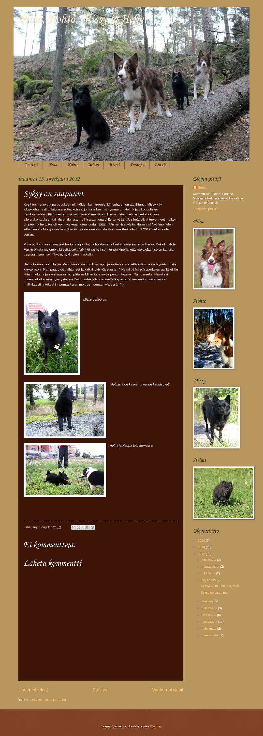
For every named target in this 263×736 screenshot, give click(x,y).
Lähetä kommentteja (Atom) (46, 700)
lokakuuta (209, 573)
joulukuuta (209, 559)
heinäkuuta (210, 608)
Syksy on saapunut (214, 592)
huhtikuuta (209, 628)
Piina (52, 165)
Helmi (114, 165)
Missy (93, 165)
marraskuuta (211, 566)
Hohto (72, 165)
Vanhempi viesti (167, 690)
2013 (202, 547)
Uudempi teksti (33, 690)
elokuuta (208, 601)
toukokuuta (210, 622)
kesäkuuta (209, 615)
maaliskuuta (210, 635)
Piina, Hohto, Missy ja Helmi (82, 19)
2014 (202, 540)
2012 (202, 554)
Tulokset (137, 165)
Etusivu (100, 690)
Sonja (202, 187)
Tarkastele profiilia (205, 209)
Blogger (155, 726)
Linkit (160, 165)
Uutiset (31, 165)
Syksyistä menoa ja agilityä (220, 586)
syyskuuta (209, 580)
